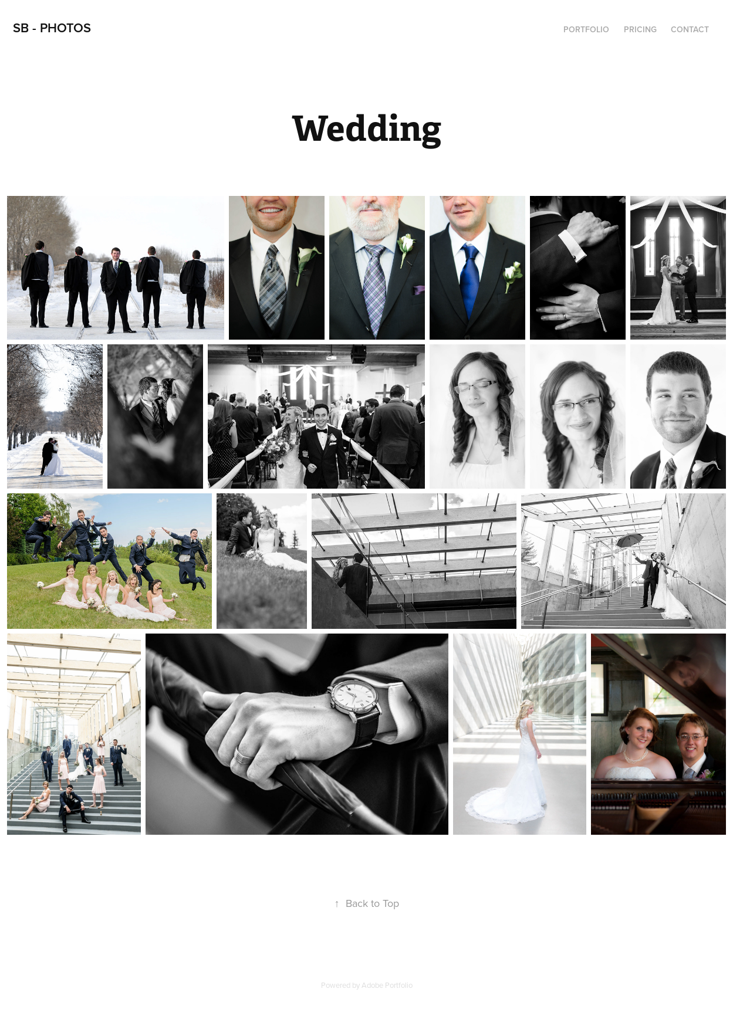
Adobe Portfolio (387, 985)
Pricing (640, 29)
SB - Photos (52, 27)
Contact (690, 29)
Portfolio (586, 29)
